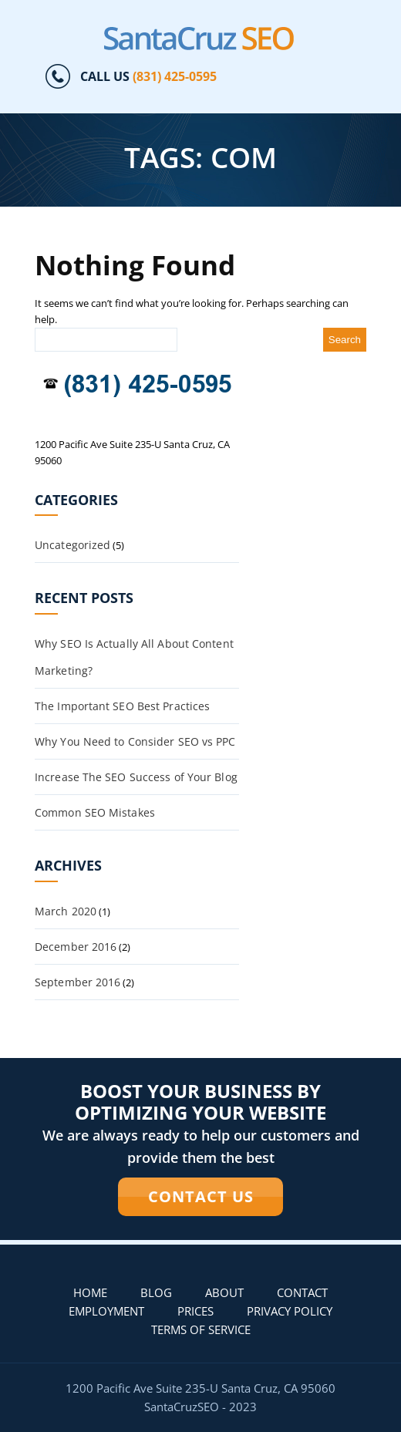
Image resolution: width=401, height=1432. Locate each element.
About (224, 1292)
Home (90, 1292)
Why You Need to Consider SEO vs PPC (135, 741)
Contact (302, 1292)
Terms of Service (201, 1329)
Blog (156, 1292)
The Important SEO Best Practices (122, 706)
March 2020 (65, 911)
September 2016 (77, 982)
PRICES (195, 1311)
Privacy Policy (289, 1311)
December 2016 (75, 946)
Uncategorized (72, 544)
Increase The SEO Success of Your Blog (136, 777)
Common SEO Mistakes (95, 812)
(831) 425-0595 (175, 76)
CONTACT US (201, 1196)
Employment (106, 1311)
